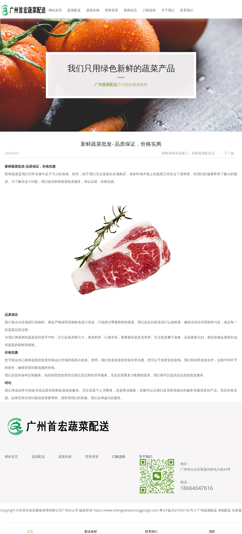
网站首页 (56, 9)
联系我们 (185, 9)
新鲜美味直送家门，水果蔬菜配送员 (188, 154)
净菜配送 (224, 512)
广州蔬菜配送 (207, 512)
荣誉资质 (111, 9)
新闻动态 (130, 9)
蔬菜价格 (93, 9)
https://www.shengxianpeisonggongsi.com (126, 512)
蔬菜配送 (75, 9)
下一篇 (229, 154)
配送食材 (91, 528)
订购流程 (148, 9)
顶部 (212, 528)
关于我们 (166, 9)
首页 (30, 528)
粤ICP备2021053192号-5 (177, 512)
